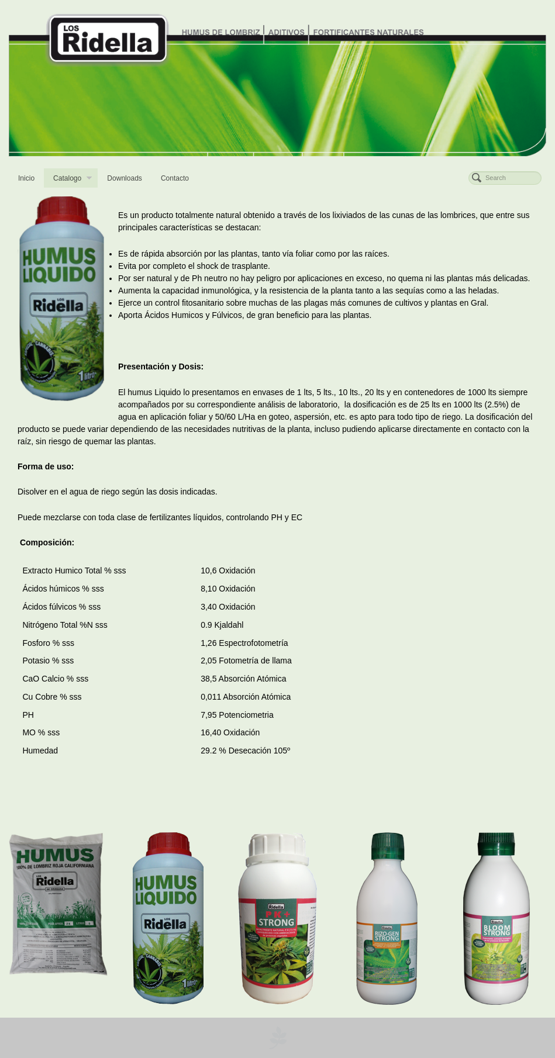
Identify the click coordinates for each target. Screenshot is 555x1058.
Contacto (175, 178)
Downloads (124, 178)
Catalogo (72, 179)
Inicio (26, 178)
